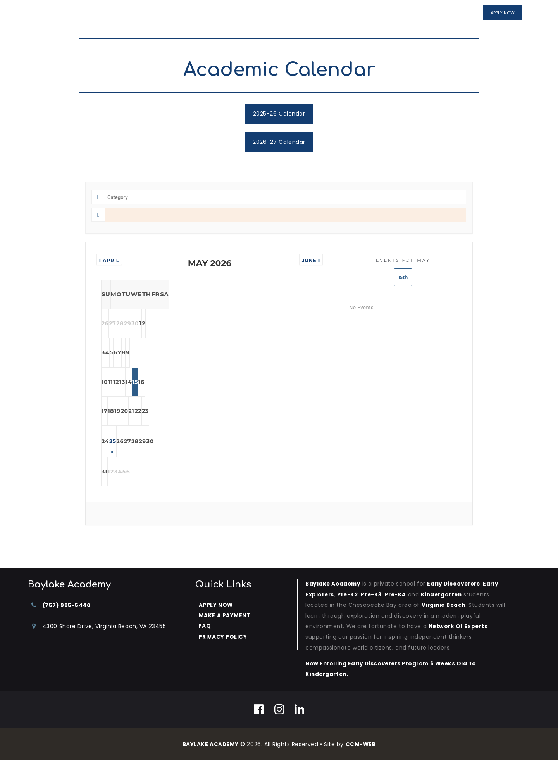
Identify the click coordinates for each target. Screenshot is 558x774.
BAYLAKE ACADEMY (209, 757)
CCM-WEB (361, 757)
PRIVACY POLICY (223, 650)
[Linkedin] (299, 722)
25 (148, 452)
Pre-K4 (399, 608)
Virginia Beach (445, 618)
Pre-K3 (374, 608)
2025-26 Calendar (279, 113)
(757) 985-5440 (67, 619)
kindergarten (447, 608)
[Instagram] (279, 722)
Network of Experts (459, 640)
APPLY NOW (216, 618)
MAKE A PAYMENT (225, 629)
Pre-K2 (349, 608)
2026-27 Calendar (279, 142)
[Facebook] (259, 722)
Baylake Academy (333, 597)
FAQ (205, 639)
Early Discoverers (457, 597)
